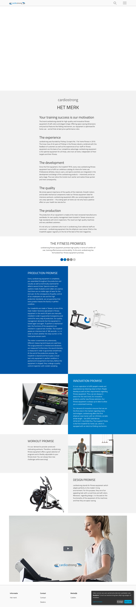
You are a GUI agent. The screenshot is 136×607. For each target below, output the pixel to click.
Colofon (73, 597)
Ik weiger (120, 602)
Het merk (13, 597)
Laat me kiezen (97, 602)
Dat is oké (128, 602)
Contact (43, 597)
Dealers (43, 602)
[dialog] (112, 598)
